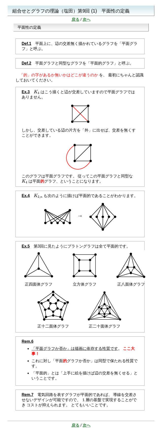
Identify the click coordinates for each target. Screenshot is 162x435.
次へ (86, 19)
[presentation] (37, 92)
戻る (75, 19)
